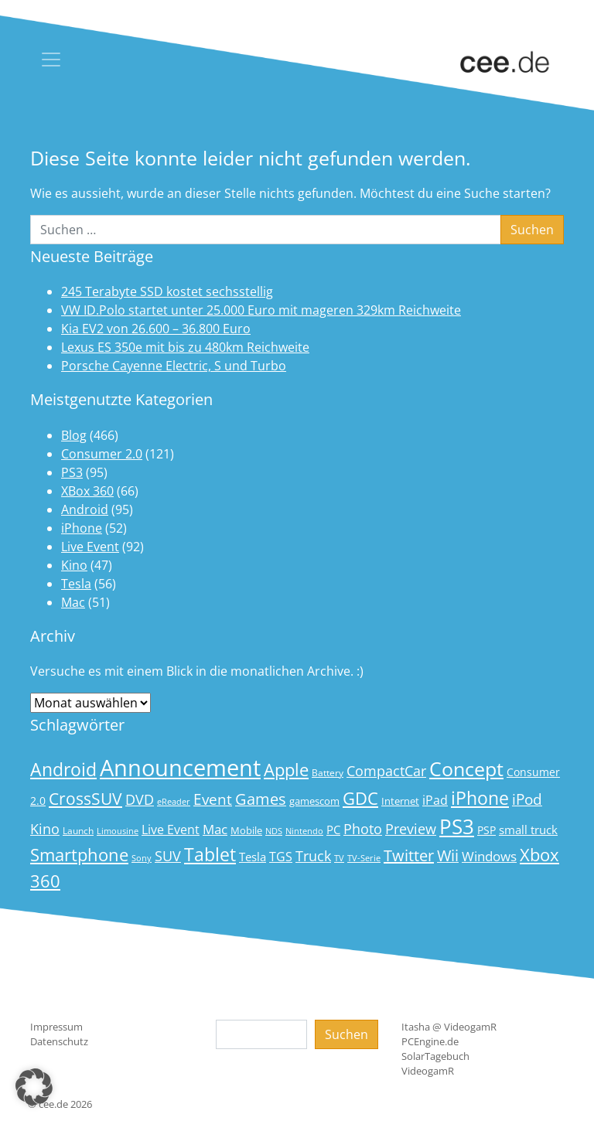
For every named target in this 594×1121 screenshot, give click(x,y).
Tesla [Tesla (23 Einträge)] (252, 856)
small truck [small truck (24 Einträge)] (528, 830)
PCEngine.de (430, 1041)
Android (84, 509)
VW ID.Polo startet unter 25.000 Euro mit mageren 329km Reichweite (261, 310)
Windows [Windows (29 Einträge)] (489, 856)
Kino (74, 565)
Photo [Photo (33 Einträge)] (362, 828)
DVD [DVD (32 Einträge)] (139, 799)
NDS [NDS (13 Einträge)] (273, 831)
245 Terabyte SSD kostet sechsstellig (167, 291)
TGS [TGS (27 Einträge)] (280, 856)
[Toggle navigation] (51, 59)
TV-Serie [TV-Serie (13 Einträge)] (364, 858)
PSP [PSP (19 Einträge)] (486, 830)
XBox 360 (87, 490)
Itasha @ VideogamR (449, 1027)
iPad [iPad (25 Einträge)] (435, 800)
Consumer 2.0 (101, 453)
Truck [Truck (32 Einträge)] (313, 856)
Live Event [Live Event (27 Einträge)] (171, 829)
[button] (34, 1087)
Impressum (56, 1027)
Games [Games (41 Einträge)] (260, 799)
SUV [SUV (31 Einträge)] (168, 856)
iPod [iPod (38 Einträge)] (527, 799)
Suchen (346, 1034)
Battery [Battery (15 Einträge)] (327, 773)
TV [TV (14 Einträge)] (339, 858)
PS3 (72, 472)
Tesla (76, 583)
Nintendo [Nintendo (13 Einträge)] (304, 831)
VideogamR (427, 1071)
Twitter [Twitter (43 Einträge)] (409, 855)
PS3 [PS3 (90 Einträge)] (456, 826)
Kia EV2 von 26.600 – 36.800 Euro (156, 328)
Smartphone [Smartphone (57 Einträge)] (79, 855)
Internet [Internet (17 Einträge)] (400, 801)
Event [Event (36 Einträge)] (212, 799)
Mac (73, 602)
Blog (74, 435)
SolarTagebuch (435, 1056)
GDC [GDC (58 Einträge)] (360, 798)
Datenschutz (59, 1041)
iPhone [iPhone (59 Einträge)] (480, 798)
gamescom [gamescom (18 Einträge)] (314, 801)
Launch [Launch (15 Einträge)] (78, 830)
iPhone (81, 528)
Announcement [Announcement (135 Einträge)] (180, 767)
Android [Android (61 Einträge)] (63, 770)
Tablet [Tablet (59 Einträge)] (210, 855)
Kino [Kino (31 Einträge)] (45, 828)
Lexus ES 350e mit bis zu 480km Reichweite (185, 347)
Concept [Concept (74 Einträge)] (466, 769)
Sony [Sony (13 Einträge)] (141, 858)
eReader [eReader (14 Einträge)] (173, 801)
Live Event (90, 546)
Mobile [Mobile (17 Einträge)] (246, 830)
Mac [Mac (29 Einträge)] (215, 829)
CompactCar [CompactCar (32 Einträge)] (386, 771)
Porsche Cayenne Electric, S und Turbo (173, 365)
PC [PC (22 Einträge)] (333, 829)
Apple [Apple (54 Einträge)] (286, 769)
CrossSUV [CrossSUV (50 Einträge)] (85, 798)
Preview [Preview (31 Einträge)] (410, 828)
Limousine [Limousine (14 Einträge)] (117, 830)
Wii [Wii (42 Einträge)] (448, 855)
